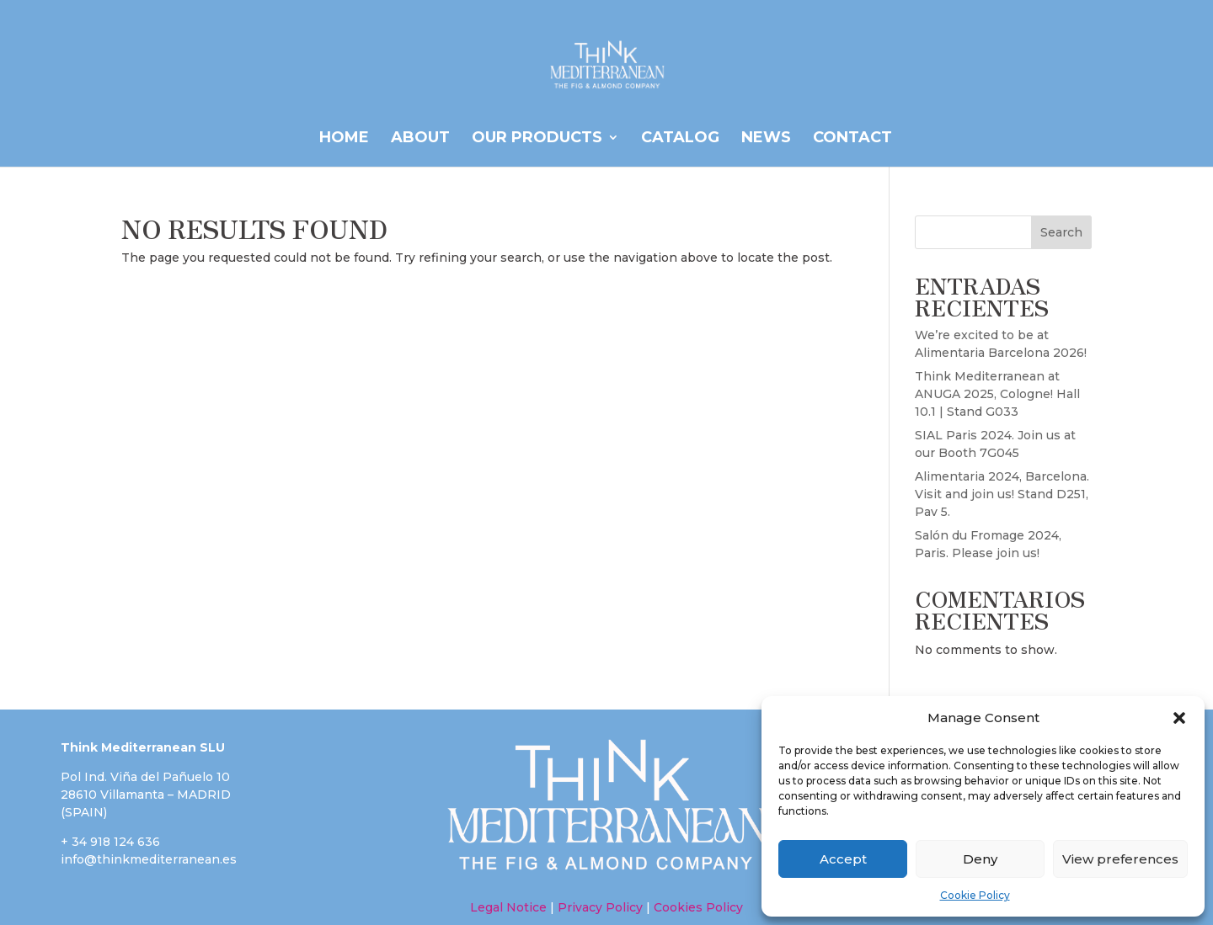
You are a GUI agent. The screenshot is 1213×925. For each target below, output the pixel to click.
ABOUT (420, 138)
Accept (843, 859)
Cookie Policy (975, 895)
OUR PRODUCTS (537, 138)
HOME (344, 138)
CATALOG (680, 138)
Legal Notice (508, 907)
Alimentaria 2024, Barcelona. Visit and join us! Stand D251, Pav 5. (1002, 494)
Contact (852, 138)
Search (1061, 232)
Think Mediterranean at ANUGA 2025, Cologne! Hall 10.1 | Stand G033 (997, 394)
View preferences (1120, 859)
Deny (980, 859)
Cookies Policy (696, 907)
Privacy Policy (600, 907)
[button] (1179, 718)
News (766, 138)
